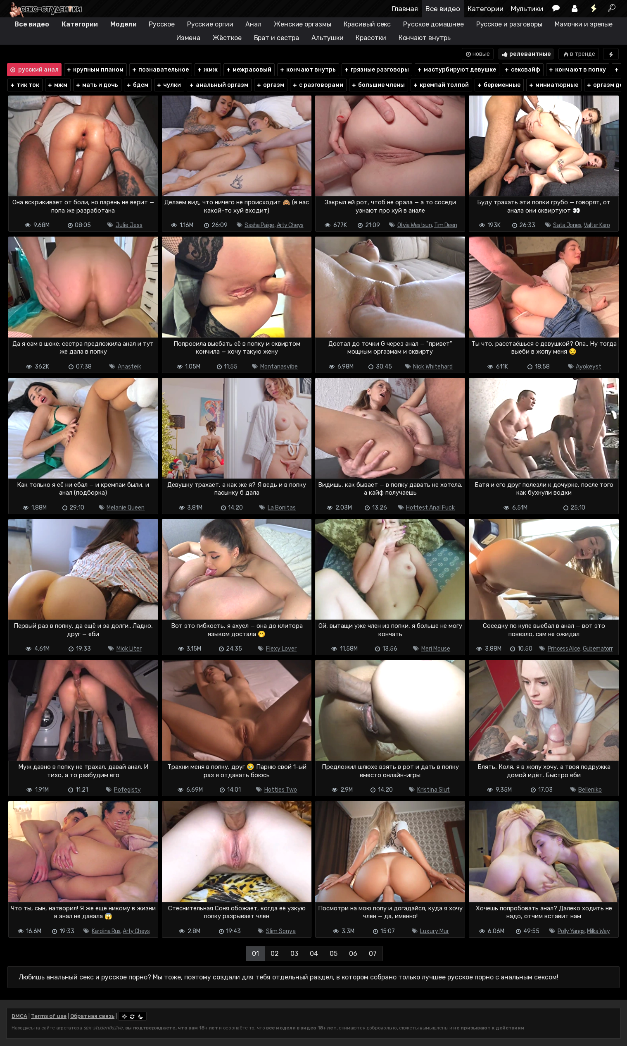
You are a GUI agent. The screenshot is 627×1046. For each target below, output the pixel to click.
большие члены (378, 85)
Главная (405, 9)
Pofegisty (127, 789)
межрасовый (248, 69)
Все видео (442, 9)
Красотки (371, 38)
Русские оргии (210, 24)
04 (314, 953)
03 (294, 953)
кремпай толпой (441, 85)
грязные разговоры (376, 69)
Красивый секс (367, 24)
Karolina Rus (106, 931)
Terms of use (48, 1016)
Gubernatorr (598, 648)
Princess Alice (564, 648)
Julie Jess (129, 225)
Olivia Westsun (414, 225)
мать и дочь (96, 85)
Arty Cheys (290, 225)
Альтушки (327, 38)
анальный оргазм (218, 85)
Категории (486, 9)
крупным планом (95, 69)
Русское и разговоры (509, 24)
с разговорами (317, 85)
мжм (57, 85)
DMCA (19, 1016)
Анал (253, 24)
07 (373, 953)
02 (275, 953)
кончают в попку (577, 69)
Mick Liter (129, 648)
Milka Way (598, 931)
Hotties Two (280, 789)
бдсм (137, 85)
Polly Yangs (571, 931)
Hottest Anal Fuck (430, 507)
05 (333, 953)
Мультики (527, 9)
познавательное (160, 69)
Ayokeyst (588, 366)
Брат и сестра (276, 38)
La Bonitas (282, 507)
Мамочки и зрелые (584, 24)
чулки (168, 85)
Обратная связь (92, 1016)
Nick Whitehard (433, 366)
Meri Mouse (435, 648)
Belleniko (590, 789)
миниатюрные (553, 85)
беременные (498, 85)
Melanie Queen (126, 507)
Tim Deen (445, 225)
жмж (207, 69)
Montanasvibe (279, 366)
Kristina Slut (433, 789)
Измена (188, 38)
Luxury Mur (434, 931)
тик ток (24, 85)
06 (353, 953)
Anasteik (129, 366)
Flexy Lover (281, 648)
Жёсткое (227, 38)
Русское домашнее (433, 24)
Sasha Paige (259, 225)
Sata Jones (567, 225)
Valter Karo (597, 225)
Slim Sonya (281, 931)
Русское (161, 24)
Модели (123, 24)
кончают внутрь (307, 69)
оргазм (270, 85)
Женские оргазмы (302, 24)
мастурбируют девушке (456, 69)
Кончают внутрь (425, 38)
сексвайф (522, 69)
